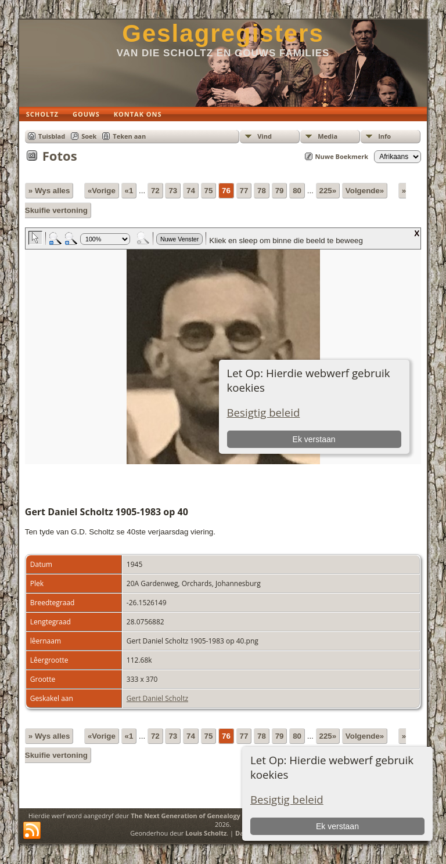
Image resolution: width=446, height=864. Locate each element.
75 (208, 190)
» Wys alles (49, 190)
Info (384, 136)
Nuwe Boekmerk (342, 156)
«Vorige (102, 190)
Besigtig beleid (286, 799)
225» (328, 190)
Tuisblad (51, 136)
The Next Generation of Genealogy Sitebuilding (205, 815)
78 (261, 190)
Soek (88, 136)
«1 (129, 190)
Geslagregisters (223, 33)
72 (155, 190)
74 (190, 190)
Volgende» (365, 190)
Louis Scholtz (205, 833)
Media (327, 136)
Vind (264, 136)
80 (297, 190)
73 (172, 190)
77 (244, 190)
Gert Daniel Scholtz (157, 698)
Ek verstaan (337, 826)
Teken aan (129, 136)
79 (279, 190)
